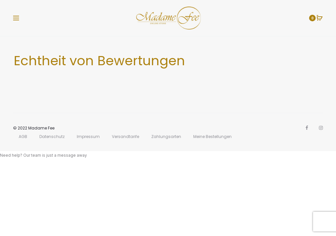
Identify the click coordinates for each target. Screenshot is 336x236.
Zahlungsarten (166, 136)
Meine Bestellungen (212, 136)
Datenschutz (52, 136)
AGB (23, 136)
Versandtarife (125, 136)
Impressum (88, 136)
